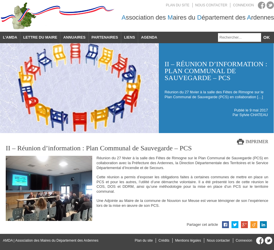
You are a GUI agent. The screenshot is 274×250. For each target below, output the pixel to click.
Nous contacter (211, 5)
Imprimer (257, 141)
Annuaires (74, 37)
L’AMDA (10, 37)
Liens (129, 37)
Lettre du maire (40, 37)
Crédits (164, 240)
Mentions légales (188, 240)
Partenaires (105, 37)
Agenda (149, 37)
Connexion (243, 5)
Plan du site (178, 5)
